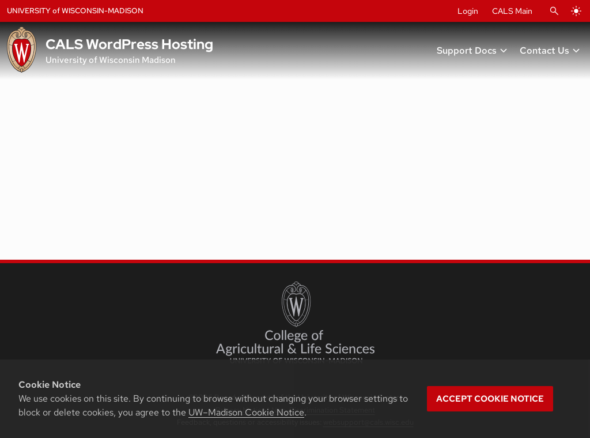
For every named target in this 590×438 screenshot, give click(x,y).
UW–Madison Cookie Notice (246, 412)
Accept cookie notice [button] (490, 399)
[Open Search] (554, 11)
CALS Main (512, 11)
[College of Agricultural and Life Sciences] (295, 323)
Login (467, 11)
